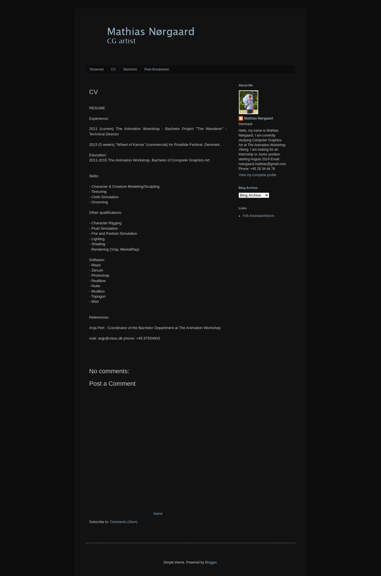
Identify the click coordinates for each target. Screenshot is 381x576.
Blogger (211, 562)
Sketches (130, 69)
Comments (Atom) (123, 522)
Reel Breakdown (156, 69)
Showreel (96, 69)
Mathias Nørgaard (258, 118)
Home (157, 514)
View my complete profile (257, 175)
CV (113, 69)
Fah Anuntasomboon (258, 216)
